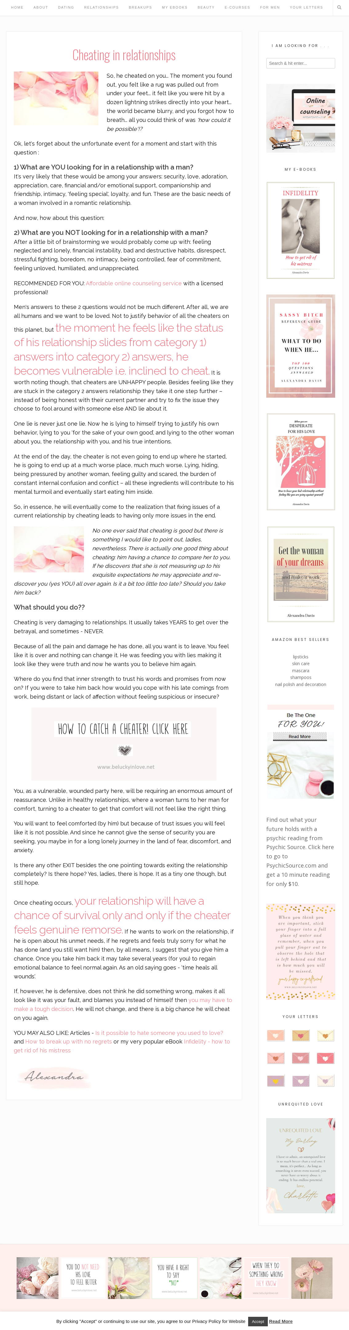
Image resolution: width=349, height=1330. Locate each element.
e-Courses (237, 7)
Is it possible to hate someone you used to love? (158, 1033)
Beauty (206, 7)
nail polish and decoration (300, 684)
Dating (66, 7)
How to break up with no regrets (68, 1041)
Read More (281, 1321)
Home (17, 7)
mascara (300, 670)
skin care (301, 663)
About (41, 7)
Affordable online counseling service (134, 283)
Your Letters (306, 7)
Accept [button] (258, 1321)
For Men (270, 7)
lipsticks (300, 657)
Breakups (140, 7)
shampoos (300, 677)
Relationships (101, 7)
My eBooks (175, 7)
